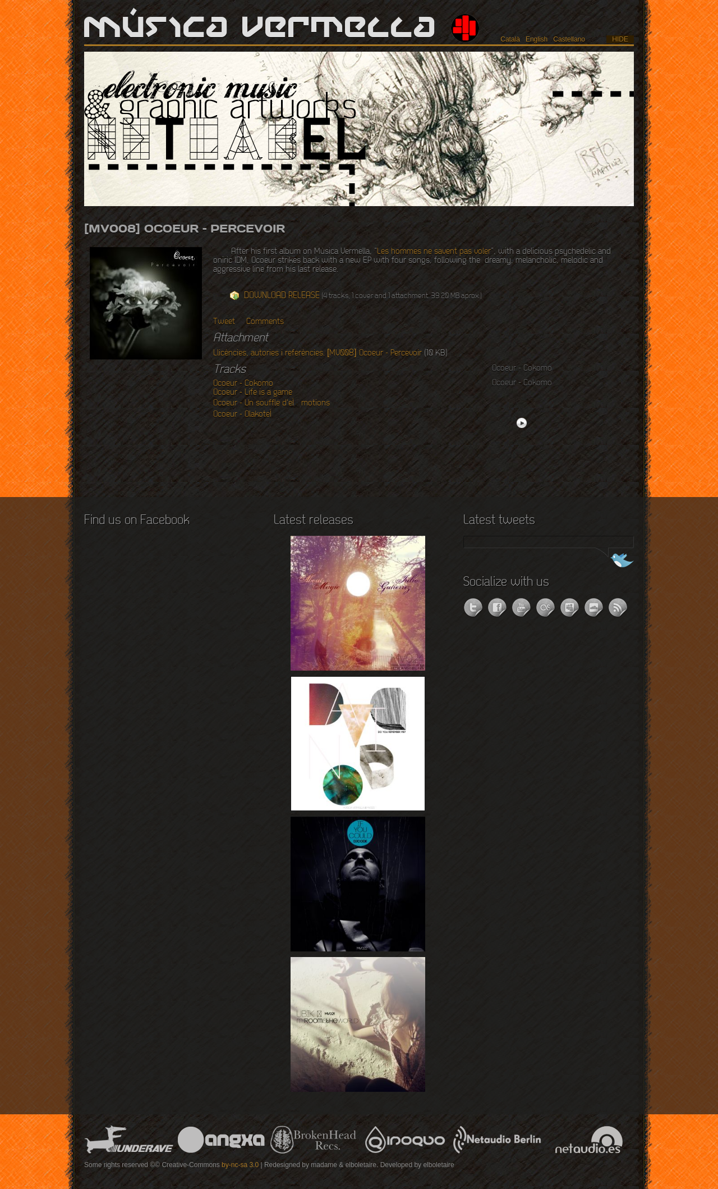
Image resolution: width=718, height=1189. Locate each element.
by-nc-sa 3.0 (240, 1165)
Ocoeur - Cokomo (243, 383)
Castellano (569, 39)
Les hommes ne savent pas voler (434, 251)
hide (620, 39)
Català (510, 39)
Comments (265, 321)
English (536, 39)
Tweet (224, 321)
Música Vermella (260, 28)
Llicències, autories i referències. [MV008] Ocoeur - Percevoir (317, 353)
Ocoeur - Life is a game (252, 392)
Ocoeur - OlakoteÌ (246, 414)
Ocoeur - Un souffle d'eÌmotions (271, 403)
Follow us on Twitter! (613, 562)
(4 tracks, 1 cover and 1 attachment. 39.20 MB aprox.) (363, 295)
